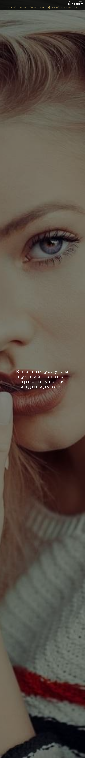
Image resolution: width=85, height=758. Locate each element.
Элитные (23, 7)
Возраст (44, 7)
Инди (33, 7)
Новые (11, 7)
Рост (54, 7)
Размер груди (68, 7)
